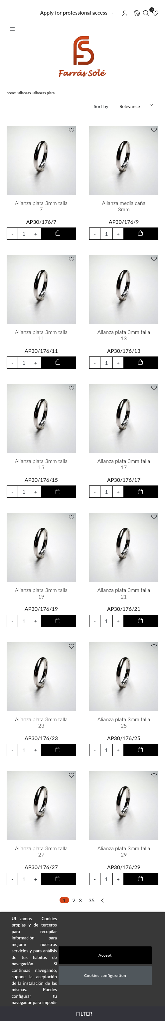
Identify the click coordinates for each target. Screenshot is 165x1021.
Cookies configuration (105, 975)
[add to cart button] (58, 233)
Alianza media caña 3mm (124, 206)
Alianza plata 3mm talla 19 (41, 593)
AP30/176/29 (123, 867)
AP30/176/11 (41, 351)
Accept (105, 955)
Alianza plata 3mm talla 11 (41, 335)
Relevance (129, 106)
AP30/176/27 (41, 867)
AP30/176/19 (41, 609)
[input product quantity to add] (24, 233)
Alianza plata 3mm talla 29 (123, 851)
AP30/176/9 (124, 222)
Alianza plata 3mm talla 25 (123, 722)
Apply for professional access (73, 12)
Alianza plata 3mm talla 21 (123, 593)
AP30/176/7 (41, 222)
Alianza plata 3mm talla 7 (41, 206)
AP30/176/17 (123, 480)
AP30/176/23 (41, 738)
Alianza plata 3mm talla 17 (123, 464)
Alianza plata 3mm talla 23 (41, 722)
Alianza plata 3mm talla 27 (41, 851)
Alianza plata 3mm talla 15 (41, 464)
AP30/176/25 (123, 738)
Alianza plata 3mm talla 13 (123, 335)
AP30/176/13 (123, 351)
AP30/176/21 (123, 609)
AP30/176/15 (41, 480)
